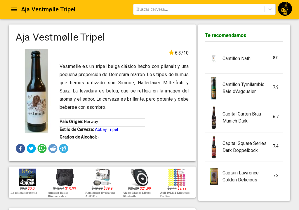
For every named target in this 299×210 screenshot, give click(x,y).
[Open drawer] (14, 9)
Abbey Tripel (106, 129)
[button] (20, 148)
